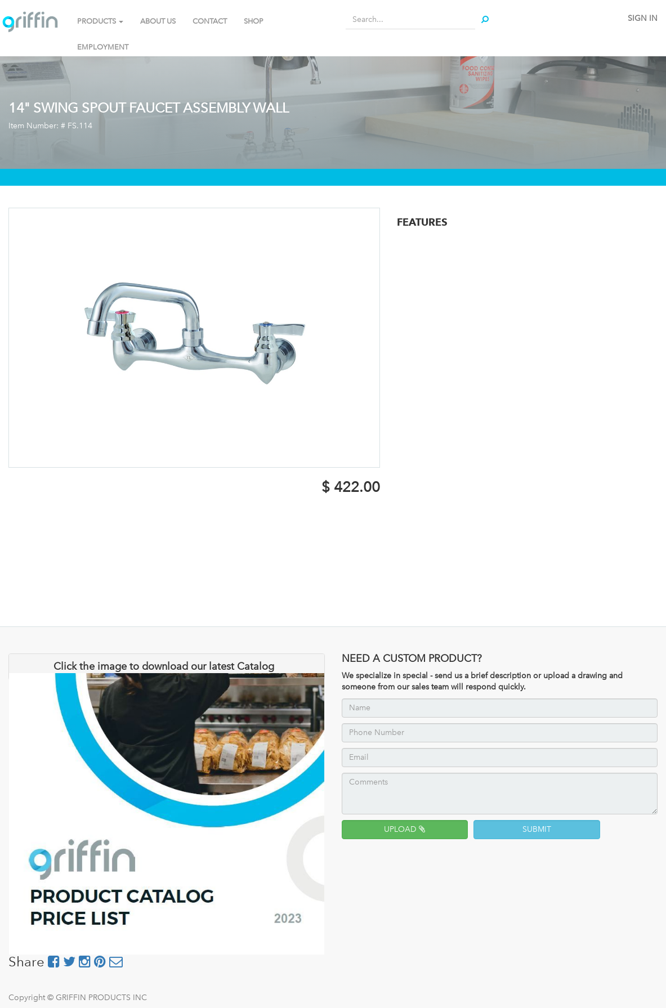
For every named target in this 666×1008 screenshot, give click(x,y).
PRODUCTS (100, 21)
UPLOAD (404, 829)
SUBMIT (536, 829)
